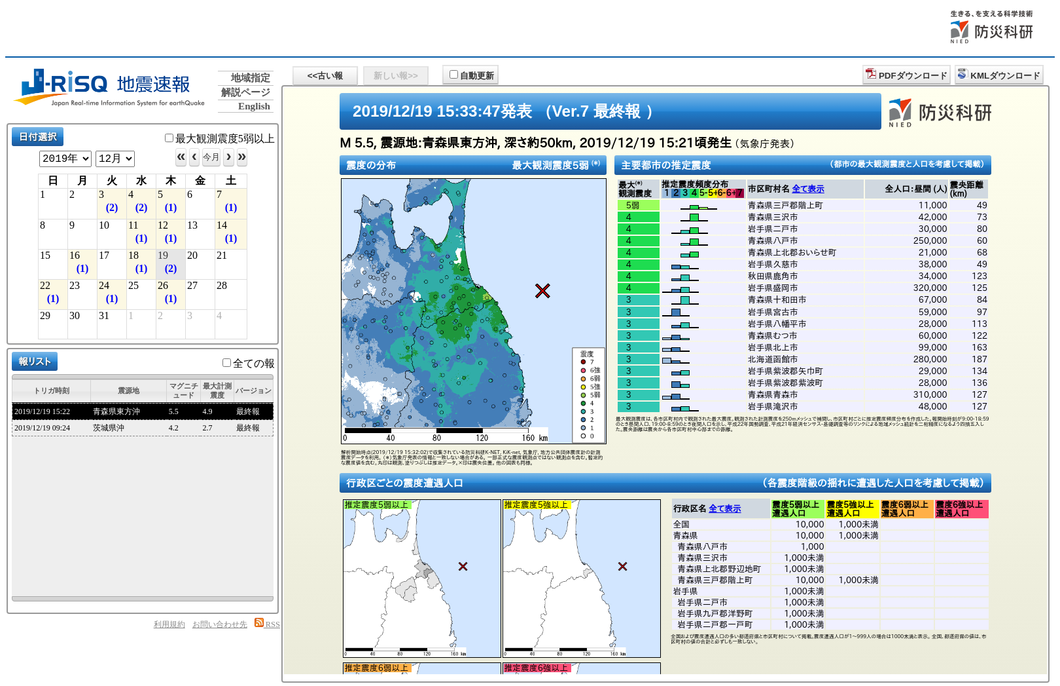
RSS (267, 624)
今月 (211, 157)
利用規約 (169, 624)
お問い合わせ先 (219, 624)
